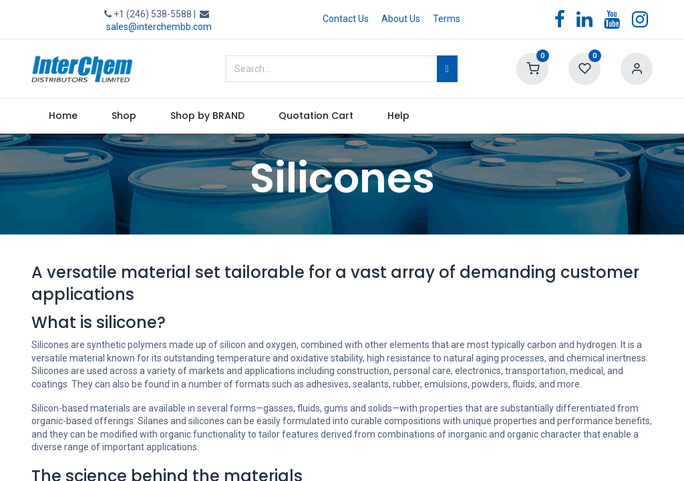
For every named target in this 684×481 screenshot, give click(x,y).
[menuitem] (62, 116)
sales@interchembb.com (159, 26)
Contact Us (346, 18)
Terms (446, 18)
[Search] (447, 68)
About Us (400, 18)
